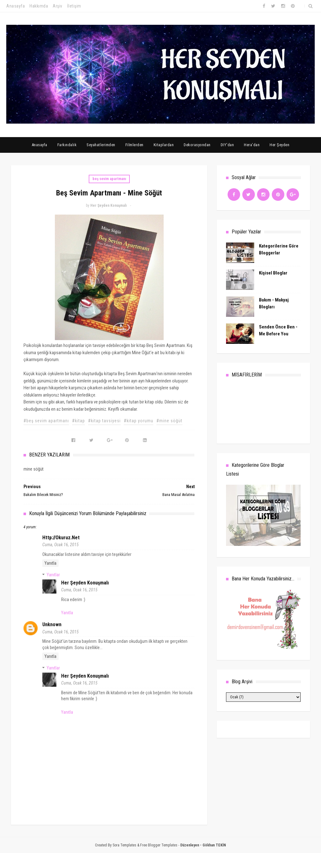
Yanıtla (50, 563)
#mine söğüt (169, 420)
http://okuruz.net (61, 538)
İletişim (74, 5)
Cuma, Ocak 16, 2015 (60, 544)
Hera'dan (252, 144)
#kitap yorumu (138, 420)
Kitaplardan (164, 144)
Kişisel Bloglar (273, 273)
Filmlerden (134, 144)
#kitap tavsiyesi (104, 420)
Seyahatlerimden (101, 144)
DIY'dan (227, 144)
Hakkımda (38, 5)
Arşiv (57, 5)
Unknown (51, 624)
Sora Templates (124, 845)
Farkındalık (67, 144)
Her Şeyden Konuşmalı (85, 583)
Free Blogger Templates (158, 845)
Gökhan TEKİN (214, 845)
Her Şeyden (279, 144)
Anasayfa (15, 5)
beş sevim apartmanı (109, 179)
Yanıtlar (53, 574)
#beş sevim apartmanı (46, 420)
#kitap (78, 420)
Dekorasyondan (197, 144)
